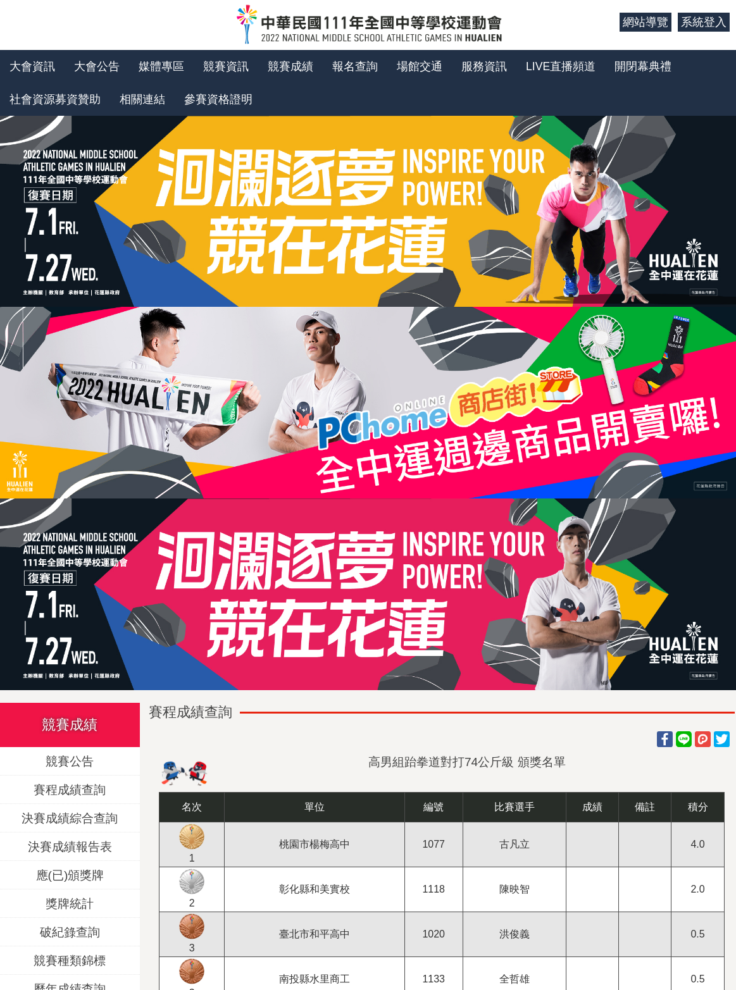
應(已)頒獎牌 (70, 875)
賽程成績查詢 (70, 789)
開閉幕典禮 (642, 66)
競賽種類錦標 (70, 960)
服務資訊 (484, 66)
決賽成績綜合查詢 (70, 818)
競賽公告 (70, 761)
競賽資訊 (226, 66)
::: (605, 22)
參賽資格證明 (218, 99)
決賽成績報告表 (70, 846)
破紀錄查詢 (70, 932)
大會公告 (97, 66)
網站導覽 (645, 22)
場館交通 (419, 66)
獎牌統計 (70, 903)
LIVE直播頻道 (561, 66)
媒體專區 (161, 66)
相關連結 (142, 99)
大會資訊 (32, 66)
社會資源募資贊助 (55, 99)
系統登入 (704, 22)
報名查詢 (355, 66)
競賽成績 (290, 66)
